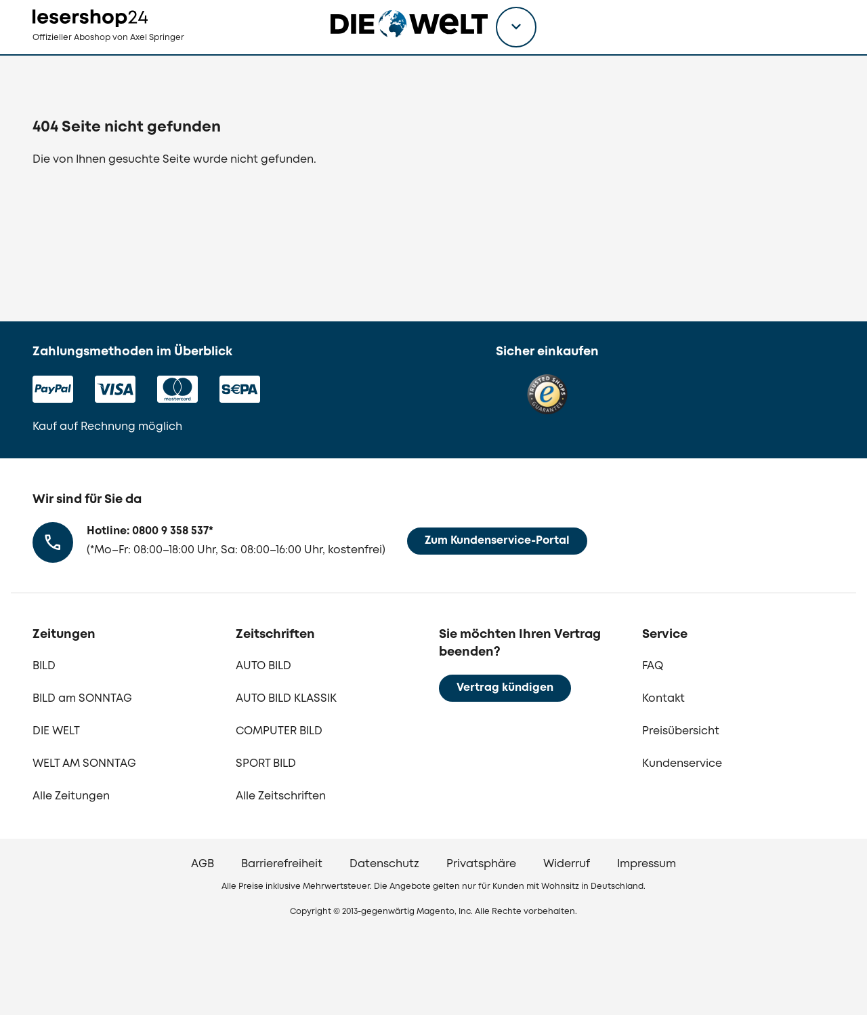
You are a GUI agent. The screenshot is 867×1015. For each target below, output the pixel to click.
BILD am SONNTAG (82, 699)
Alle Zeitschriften (281, 796)
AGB (202, 864)
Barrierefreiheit (281, 864)
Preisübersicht (680, 731)
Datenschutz (384, 864)
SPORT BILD (266, 764)
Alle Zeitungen (71, 796)
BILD (44, 666)
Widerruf (566, 864)
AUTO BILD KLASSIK (286, 699)
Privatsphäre (481, 864)
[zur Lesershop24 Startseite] (133, 55)
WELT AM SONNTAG (84, 764)
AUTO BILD (263, 666)
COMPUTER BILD (279, 731)
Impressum (646, 864)
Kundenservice (682, 764)
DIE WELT (56, 731)
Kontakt (663, 699)
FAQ (652, 666)
